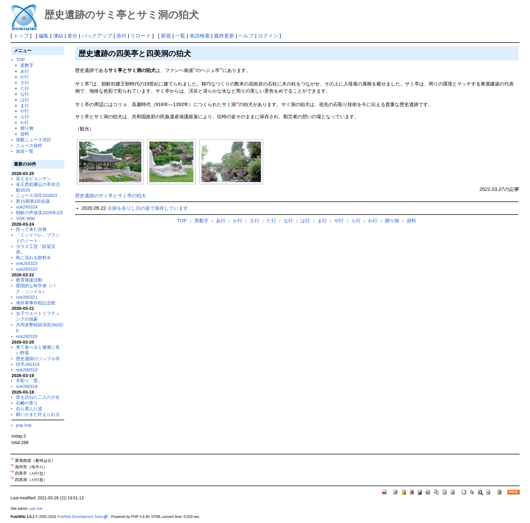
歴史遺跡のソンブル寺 (38, 358)
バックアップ (97, 36)
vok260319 (27, 369)
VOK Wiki (25, 218)
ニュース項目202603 (36, 195)
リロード (140, 36)
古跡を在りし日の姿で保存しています (147, 208)
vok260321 (27, 297)
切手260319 (27, 364)
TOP (20, 59)
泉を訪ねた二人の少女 (38, 397)
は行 (24, 99)
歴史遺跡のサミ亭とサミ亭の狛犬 (110, 195)
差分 (72, 36)
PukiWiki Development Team (82, 517)
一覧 (180, 36)
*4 (237, 103)
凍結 (58, 36)
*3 (90, 82)
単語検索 (200, 36)
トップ (21, 36)
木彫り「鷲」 (29, 380)
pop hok (23, 425)
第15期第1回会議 (33, 201)
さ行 (24, 82)
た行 (24, 88)
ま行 (24, 105)
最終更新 (224, 36)
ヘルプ (246, 36)
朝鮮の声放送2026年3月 (39, 212)
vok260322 (27, 269)
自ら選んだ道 (29, 408)
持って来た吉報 (31, 229)
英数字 (26, 65)
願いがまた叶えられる (38, 414)
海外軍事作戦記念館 (35, 302)
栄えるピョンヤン (33, 178)
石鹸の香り (27, 402)
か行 (24, 76)
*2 (221, 69)
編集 (44, 36)
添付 (121, 36)
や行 (24, 111)
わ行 (24, 122)
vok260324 (27, 206)
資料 (24, 133)
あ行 (24, 71)
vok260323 (27, 263)
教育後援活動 (29, 279)
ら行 (24, 116)
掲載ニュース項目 (33, 139)
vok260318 (27, 386)
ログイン (268, 36)
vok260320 (27, 336)
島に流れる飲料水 (33, 257)
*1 (194, 69)
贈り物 (26, 128)
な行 (24, 94)
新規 (166, 36)
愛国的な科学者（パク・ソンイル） (35, 288)
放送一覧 (24, 151)
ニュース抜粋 (29, 145)
